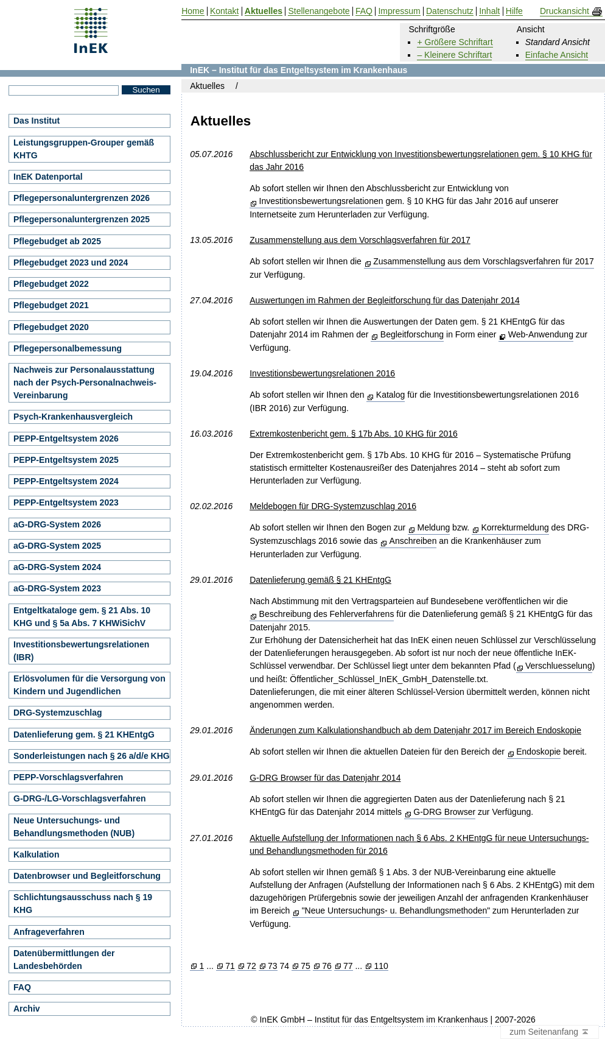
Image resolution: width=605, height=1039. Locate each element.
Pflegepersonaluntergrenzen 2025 (81, 219)
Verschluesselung (558, 666)
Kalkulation (36, 854)
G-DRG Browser (444, 812)
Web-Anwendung (540, 334)
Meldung (434, 527)
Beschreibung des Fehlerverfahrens (326, 614)
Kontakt (224, 11)
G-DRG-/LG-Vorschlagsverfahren (79, 798)
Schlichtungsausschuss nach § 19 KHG (82, 903)
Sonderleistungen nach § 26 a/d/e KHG (91, 756)
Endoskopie (538, 751)
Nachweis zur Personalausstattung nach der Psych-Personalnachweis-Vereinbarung (84, 382)
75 (305, 966)
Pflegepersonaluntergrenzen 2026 (81, 198)
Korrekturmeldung (514, 527)
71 (230, 966)
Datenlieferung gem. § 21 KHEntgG (84, 734)
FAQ (22, 987)
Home (192, 11)
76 (327, 966)
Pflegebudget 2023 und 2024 (70, 262)
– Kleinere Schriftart (454, 55)
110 (381, 966)
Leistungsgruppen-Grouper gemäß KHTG (83, 149)
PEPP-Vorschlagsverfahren (68, 777)
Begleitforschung (412, 334)
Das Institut (36, 120)
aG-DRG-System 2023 (57, 588)
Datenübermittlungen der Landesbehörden (63, 959)
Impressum (399, 11)
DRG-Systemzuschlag (57, 712)
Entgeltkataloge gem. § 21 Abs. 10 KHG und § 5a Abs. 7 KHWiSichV (81, 616)
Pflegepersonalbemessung (67, 348)
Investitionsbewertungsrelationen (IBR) (81, 650)
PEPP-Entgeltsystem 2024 (66, 481)
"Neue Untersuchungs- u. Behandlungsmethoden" (396, 910)
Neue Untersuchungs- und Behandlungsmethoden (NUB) (74, 826)
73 (273, 966)
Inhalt (489, 11)
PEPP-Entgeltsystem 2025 (66, 460)
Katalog (390, 395)
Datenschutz (450, 11)
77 (348, 966)
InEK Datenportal (48, 176)
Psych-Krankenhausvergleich (73, 416)
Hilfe (514, 11)
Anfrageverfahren (49, 932)
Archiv (26, 1008)
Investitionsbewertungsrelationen (321, 201)
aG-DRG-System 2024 (57, 567)
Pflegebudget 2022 (51, 284)
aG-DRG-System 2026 (57, 524)
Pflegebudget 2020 (51, 327)
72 (251, 966)
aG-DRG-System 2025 (57, 546)
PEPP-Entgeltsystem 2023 (66, 502)
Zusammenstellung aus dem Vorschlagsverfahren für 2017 (483, 261)
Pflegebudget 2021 (51, 305)
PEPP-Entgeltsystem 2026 (66, 438)
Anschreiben (413, 541)
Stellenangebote (318, 11)
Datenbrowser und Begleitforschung (87, 876)
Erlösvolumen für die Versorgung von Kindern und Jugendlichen (89, 685)
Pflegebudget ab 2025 (57, 241)
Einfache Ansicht (557, 55)
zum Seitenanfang (549, 1032)
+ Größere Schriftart (454, 42)
